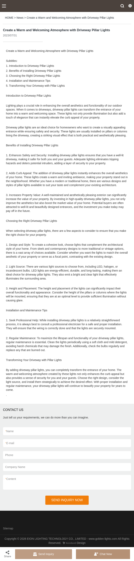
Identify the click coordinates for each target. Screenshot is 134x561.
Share (7, 554)
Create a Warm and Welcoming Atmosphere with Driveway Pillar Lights (70, 17)
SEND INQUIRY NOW (67, 500)
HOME (9, 17)
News (20, 17)
